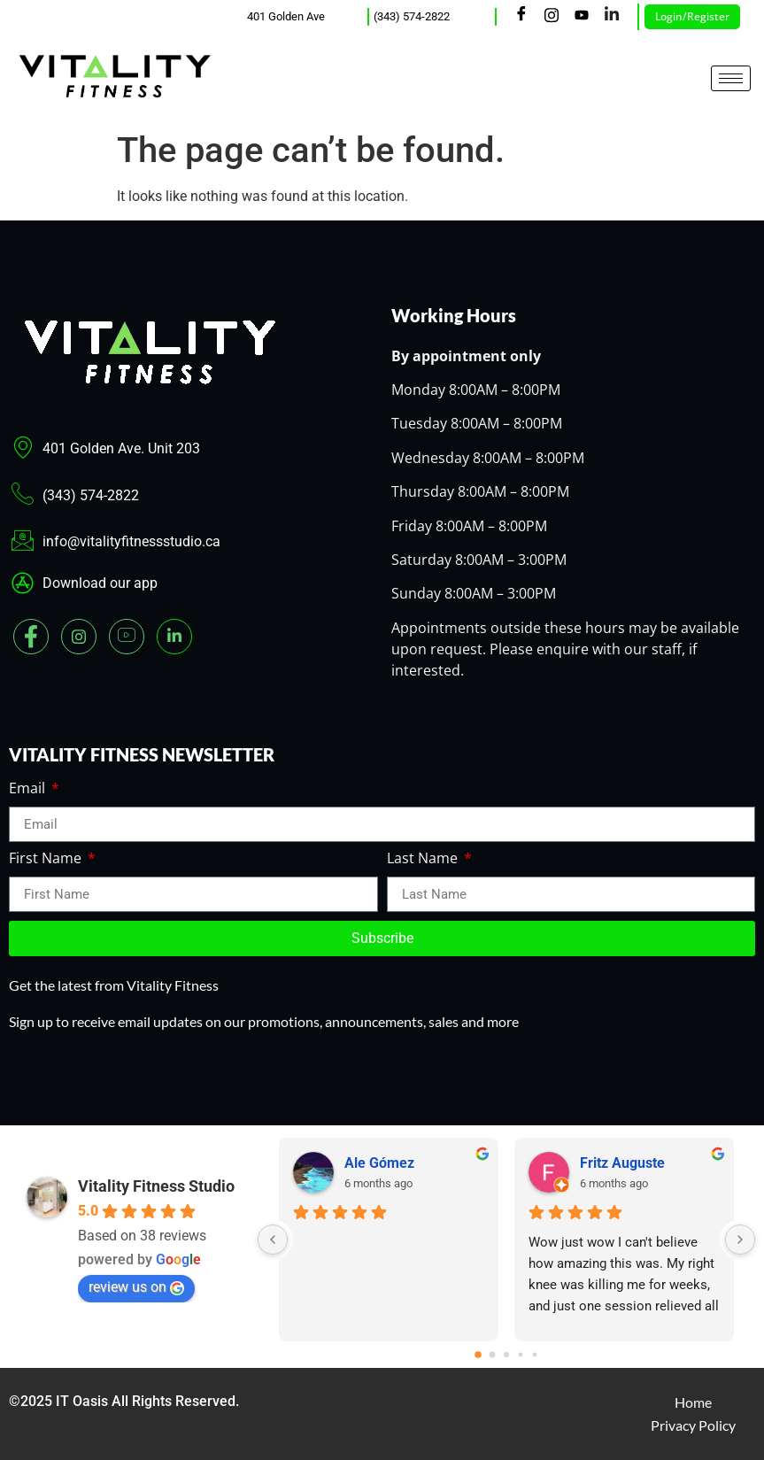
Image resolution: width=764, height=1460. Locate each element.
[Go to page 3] (521, 1355)
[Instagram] (551, 17)
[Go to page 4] (535, 1355)
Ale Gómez (379, 1163)
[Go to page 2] (506, 1354)
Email (29, 789)
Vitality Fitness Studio (156, 1186)
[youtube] (126, 636)
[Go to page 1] (493, 1355)
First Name (47, 859)
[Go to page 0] (478, 1354)
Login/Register (692, 16)
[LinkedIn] (611, 17)
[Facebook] (521, 17)
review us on (136, 1286)
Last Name (424, 859)
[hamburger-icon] (731, 78)
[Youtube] (581, 17)
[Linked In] (174, 636)
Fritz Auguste (622, 1163)
